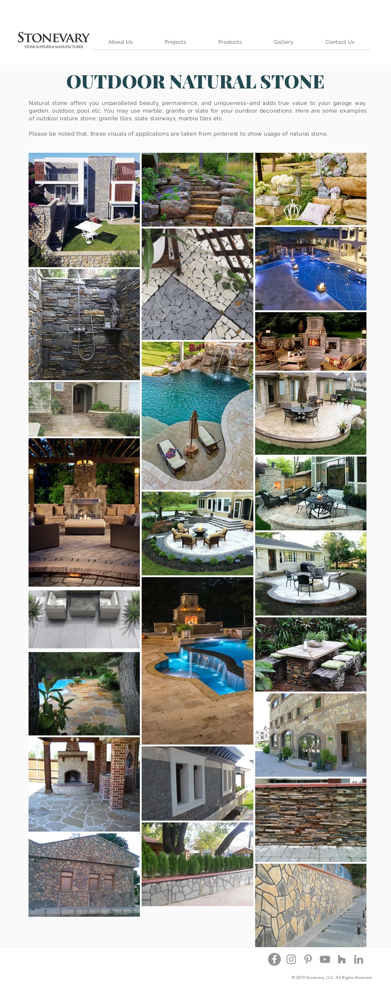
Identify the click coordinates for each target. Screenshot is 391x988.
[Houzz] (341, 959)
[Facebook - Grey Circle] (274, 959)
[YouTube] (325, 959)
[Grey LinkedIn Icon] (358, 959)
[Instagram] (291, 959)
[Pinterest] (308, 959)
